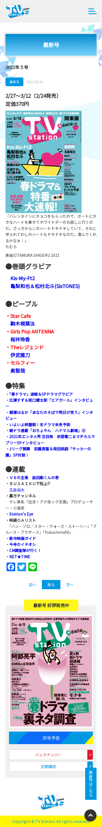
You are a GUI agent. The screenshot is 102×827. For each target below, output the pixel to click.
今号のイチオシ (22, 544)
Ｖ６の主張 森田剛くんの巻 (34, 477)
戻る (51, 584)
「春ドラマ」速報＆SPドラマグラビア (41, 394)
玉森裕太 (16, 489)
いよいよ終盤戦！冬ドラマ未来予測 (39, 424)
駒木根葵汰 (22, 323)
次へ (69, 584)
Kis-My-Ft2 (22, 278)
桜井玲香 (20, 339)
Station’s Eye (21, 514)
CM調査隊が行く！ (25, 550)
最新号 (14, 81)
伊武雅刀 (20, 354)
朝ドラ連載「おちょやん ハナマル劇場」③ (47, 430)
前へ (32, 584)
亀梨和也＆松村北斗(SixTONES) (45, 285)
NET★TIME (19, 556)
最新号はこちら (91, 783)
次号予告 (51, 738)
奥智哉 (17, 370)
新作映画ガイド (22, 538)
